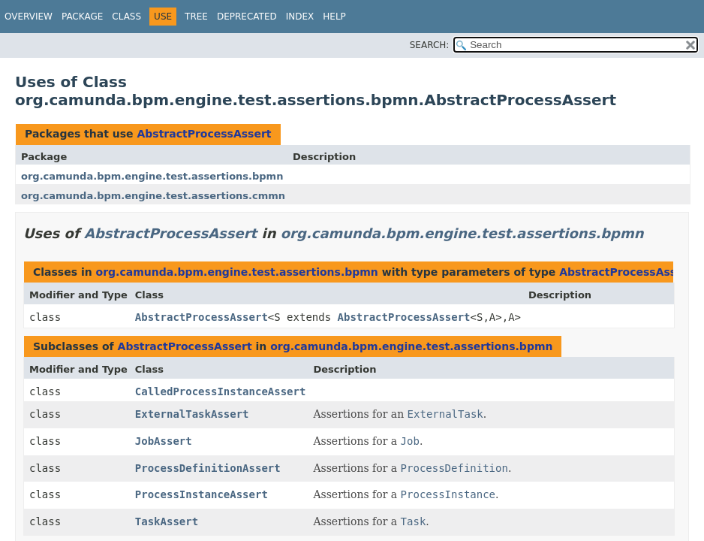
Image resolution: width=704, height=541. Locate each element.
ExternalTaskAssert (192, 414)
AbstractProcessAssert (204, 134)
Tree (196, 16)
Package (82, 16)
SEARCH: (430, 45)
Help (334, 16)
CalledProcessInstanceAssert (220, 391)
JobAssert (163, 441)
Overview (29, 16)
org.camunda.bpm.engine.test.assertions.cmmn (153, 195)
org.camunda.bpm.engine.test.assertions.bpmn (152, 176)
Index (300, 16)
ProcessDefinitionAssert (208, 468)
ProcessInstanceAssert (201, 494)
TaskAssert (166, 521)
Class (126, 16)
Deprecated (247, 16)
